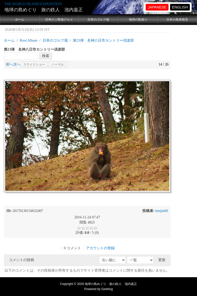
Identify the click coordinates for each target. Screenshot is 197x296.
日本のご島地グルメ (59, 19)
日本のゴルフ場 (98, 19)
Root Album (28, 40)
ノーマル (57, 64)
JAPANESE (157, 7)
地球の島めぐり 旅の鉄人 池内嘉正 (43, 9)
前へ (9, 64)
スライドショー (34, 64)
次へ (17, 64)
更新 (161, 260)
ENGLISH (180, 7)
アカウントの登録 (100, 248)
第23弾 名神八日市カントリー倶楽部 (103, 40)
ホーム (19, 19)
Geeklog (107, 289)
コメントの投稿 (21, 260)
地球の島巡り (138, 19)
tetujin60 (161, 211)
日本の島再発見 (177, 19)
